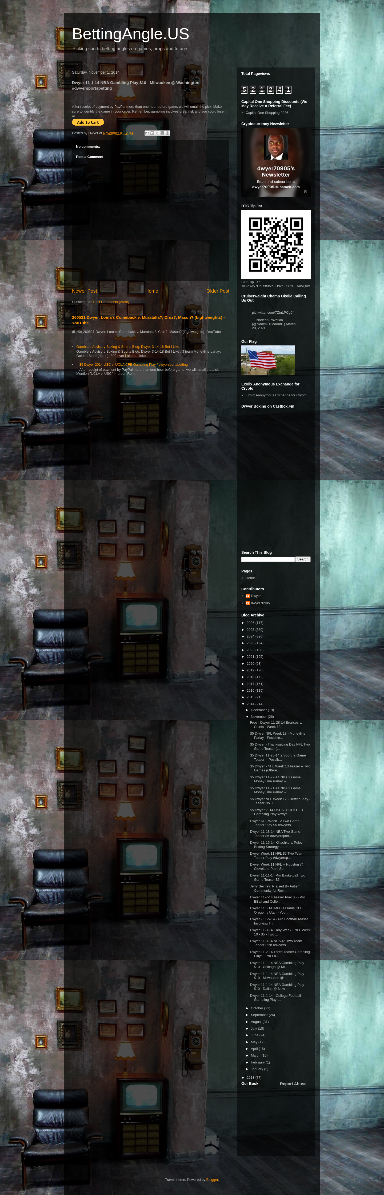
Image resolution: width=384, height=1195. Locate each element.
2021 (251, 657)
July (254, 1028)
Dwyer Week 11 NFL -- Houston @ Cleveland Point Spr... (276, 866)
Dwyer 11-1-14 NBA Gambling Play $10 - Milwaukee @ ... (277, 976)
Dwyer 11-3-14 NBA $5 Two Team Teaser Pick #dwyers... (276, 943)
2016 (251, 690)
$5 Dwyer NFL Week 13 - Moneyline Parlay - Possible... (277, 735)
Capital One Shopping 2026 (267, 113)
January (257, 1069)
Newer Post (84, 291)
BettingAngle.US (130, 34)
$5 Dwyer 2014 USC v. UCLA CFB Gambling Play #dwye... (276, 812)
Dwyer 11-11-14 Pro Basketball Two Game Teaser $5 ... (277, 877)
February (258, 1062)
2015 (251, 697)
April (255, 1049)
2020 (251, 664)
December (259, 710)
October (257, 1008)
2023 (251, 643)
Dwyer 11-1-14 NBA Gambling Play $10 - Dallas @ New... (277, 987)
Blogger (212, 1180)
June (255, 1035)
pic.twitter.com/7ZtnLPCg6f (272, 312)
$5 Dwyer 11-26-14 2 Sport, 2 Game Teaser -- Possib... (278, 757)
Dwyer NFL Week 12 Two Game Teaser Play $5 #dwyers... (274, 823)
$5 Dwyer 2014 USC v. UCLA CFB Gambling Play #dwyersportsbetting (133, 365)
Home (151, 291)
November (259, 717)
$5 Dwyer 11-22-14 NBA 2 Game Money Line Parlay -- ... (275, 779)
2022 (251, 650)
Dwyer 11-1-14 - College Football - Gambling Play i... (276, 998)
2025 (251, 630)
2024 (251, 636)
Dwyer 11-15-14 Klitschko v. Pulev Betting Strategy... (276, 845)
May (254, 1042)
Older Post (217, 291)
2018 (251, 677)
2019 (251, 670)
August (257, 1022)
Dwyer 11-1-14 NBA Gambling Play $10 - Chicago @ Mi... (277, 965)
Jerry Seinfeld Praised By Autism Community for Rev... (275, 888)
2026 (251, 623)
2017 (251, 684)
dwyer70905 (260, 603)
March (256, 1055)
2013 (251, 1078)
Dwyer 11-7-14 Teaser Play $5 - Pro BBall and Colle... (277, 899)
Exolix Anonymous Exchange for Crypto (276, 395)
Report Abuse (293, 1083)
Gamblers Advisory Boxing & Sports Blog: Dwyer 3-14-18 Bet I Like (127, 347)
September (260, 1015)
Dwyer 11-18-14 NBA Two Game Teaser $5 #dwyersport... (275, 834)
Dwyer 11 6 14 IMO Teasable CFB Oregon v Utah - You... (276, 910)
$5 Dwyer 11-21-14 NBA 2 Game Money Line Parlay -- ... (275, 790)
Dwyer (256, 596)
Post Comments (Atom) (111, 302)
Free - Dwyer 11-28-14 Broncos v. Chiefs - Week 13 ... (276, 724)
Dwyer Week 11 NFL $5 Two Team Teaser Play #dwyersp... (276, 855)
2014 (251, 704)
